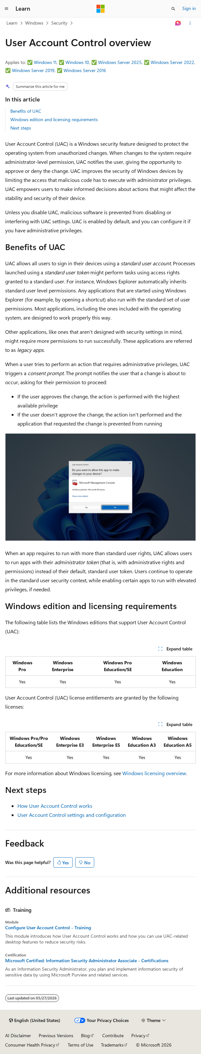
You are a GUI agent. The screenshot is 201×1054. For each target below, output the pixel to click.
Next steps (20, 128)
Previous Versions (56, 1035)
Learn (11, 23)
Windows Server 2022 (172, 62)
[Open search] (173, 9)
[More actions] (190, 23)
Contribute (113, 1035)
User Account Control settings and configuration (71, 814)
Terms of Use (80, 1045)
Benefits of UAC (25, 111)
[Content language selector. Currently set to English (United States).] (34, 1020)
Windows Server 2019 (33, 70)
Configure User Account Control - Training (48, 928)
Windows (34, 23)
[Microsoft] (100, 9)
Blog (85, 1035)
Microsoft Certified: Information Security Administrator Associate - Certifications (86, 961)
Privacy (138, 1035)
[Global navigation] (6, 9)
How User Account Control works (54, 805)
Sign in (189, 8)
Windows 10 (77, 62)
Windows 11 (45, 62)
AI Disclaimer (18, 1035)
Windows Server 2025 (120, 62)
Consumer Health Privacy (30, 1045)
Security (59, 23)
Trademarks (112, 1045)
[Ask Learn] (178, 23)
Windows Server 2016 (85, 70)
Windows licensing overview (154, 773)
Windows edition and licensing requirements (54, 119)
